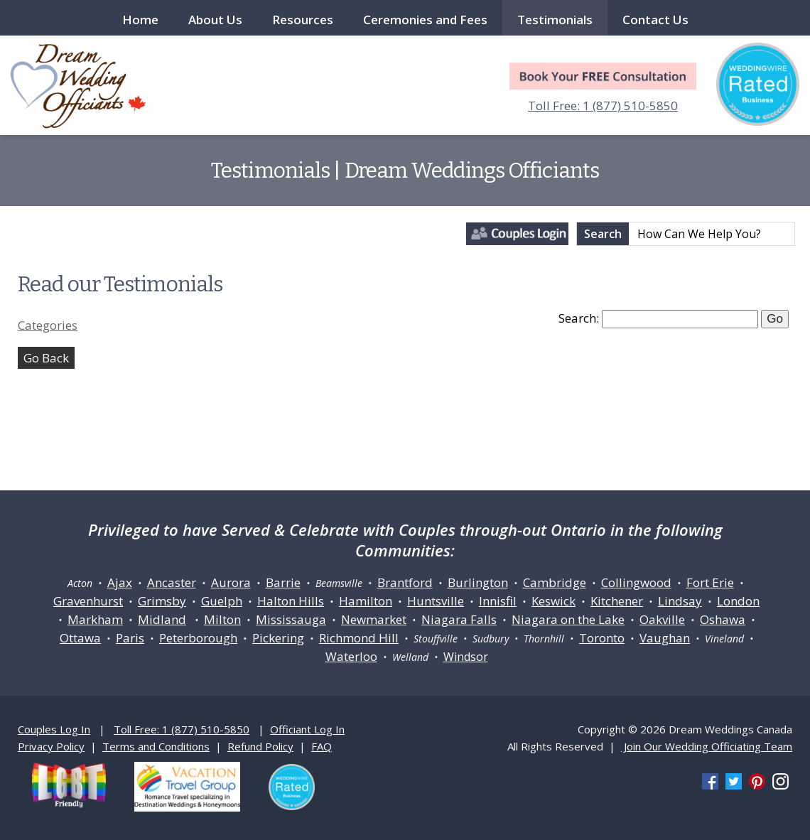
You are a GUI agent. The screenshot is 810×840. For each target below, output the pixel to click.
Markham (95, 619)
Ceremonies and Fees (425, 19)
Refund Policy (260, 746)
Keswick (553, 601)
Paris (130, 638)
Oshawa (722, 619)
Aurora (231, 582)
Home (140, 19)
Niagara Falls (459, 619)
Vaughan (664, 638)
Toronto (602, 638)
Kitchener (616, 601)
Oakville (662, 619)
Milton (222, 619)
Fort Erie (710, 582)
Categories (47, 325)
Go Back (46, 358)
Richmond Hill (359, 638)
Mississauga (291, 619)
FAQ (321, 746)
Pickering (278, 638)
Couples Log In (54, 729)
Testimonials (555, 19)
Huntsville (435, 601)
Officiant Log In (307, 729)
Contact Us (655, 19)
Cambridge (554, 582)
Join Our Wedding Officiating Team (706, 746)
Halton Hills (290, 601)
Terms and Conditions (156, 746)
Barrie (283, 582)
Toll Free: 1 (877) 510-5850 (603, 105)
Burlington (478, 582)
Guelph (221, 601)
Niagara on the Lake (568, 619)
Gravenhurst (88, 601)
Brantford (405, 582)
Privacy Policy (51, 746)
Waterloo (351, 656)
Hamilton (365, 601)
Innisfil (498, 601)
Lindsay (680, 601)
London (738, 601)
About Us (215, 19)
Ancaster (171, 582)
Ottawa (80, 638)
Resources (302, 19)
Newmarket (373, 619)
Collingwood (636, 582)
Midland (162, 619)
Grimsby (162, 601)
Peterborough (198, 638)
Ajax (119, 582)
